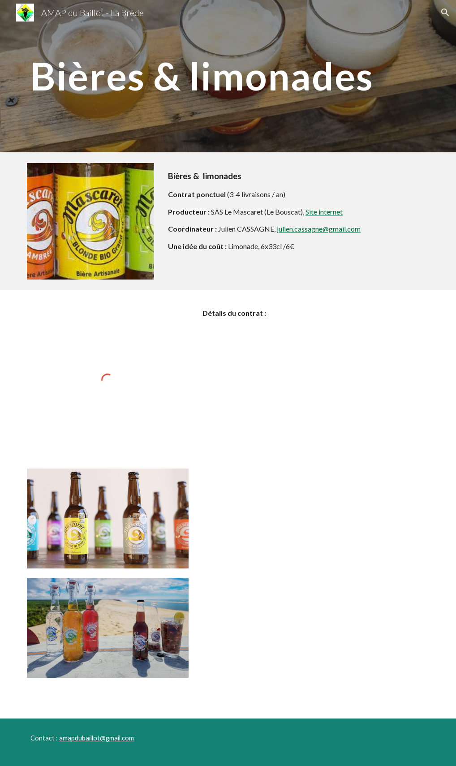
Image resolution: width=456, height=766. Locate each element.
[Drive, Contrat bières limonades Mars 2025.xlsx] (314, 477)
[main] (228, 76)
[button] (445, 12)
